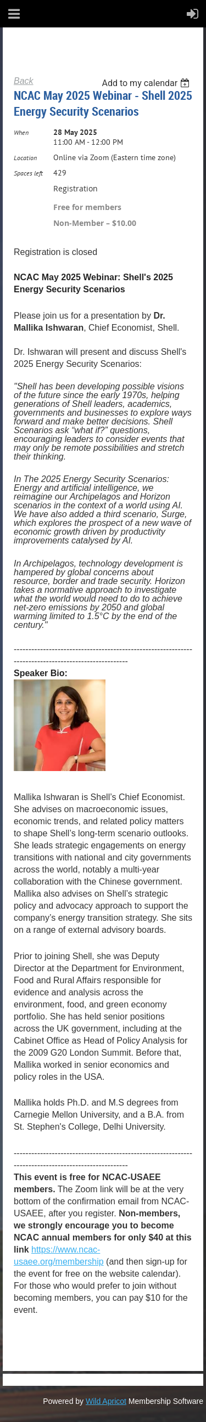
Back (24, 81)
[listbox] (147, 83)
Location (25, 158)
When (21, 132)
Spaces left (28, 173)
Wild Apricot (106, 1401)
